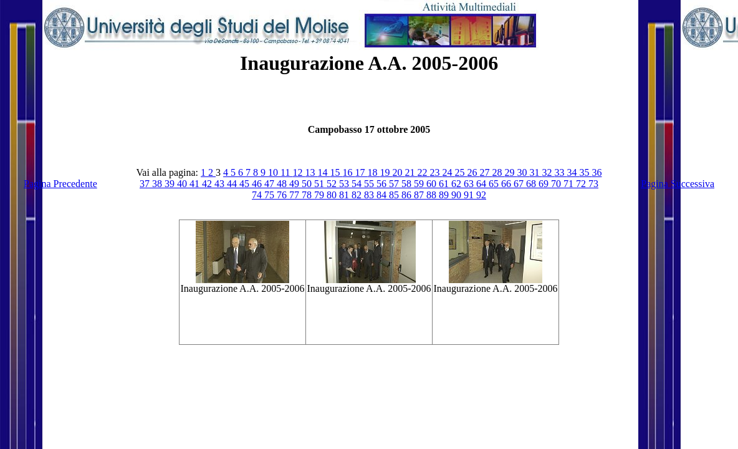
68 (532, 183)
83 (370, 195)
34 (573, 172)
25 (460, 172)
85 (395, 195)
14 (323, 172)
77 (295, 195)
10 (274, 172)
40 (183, 183)
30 (523, 172)
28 (498, 172)
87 (420, 195)
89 (445, 195)
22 (423, 172)
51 (320, 183)
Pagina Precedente (60, 183)
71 (569, 183)
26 (473, 172)
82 (358, 195)
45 (245, 183)
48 (283, 183)
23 (435, 172)
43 (220, 183)
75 (270, 195)
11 (286, 172)
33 (560, 172)
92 (481, 195)
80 (333, 195)
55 (370, 183)
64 (482, 183)
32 (548, 172)
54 (358, 183)
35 (585, 172)
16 (348, 172)
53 (345, 183)
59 (420, 183)
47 (270, 183)
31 (535, 172)
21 (411, 172)
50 (308, 183)
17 (361, 172)
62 (457, 183)
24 (448, 172)
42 (208, 183)
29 (510, 172)
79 (320, 195)
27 (485, 172)
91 (470, 195)
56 (382, 183)
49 (295, 183)
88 (432, 195)
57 (395, 183)
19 (386, 172)
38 (158, 183)
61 (445, 183)
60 (432, 183)
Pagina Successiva (677, 183)
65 (495, 183)
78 (308, 195)
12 (298, 172)
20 (398, 172)
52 (333, 183)
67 (520, 183)
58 (407, 183)
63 (470, 183)
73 (593, 183)
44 (233, 183)
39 (171, 183)
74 (258, 195)
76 (283, 195)
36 (596, 172)
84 (382, 195)
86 (407, 195)
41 (195, 183)
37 (146, 183)
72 (582, 183)
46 (258, 183)
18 (373, 172)
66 (507, 183)
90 (457, 195)
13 (311, 172)
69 (545, 183)
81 (345, 195)
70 (557, 183)
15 (336, 172)
